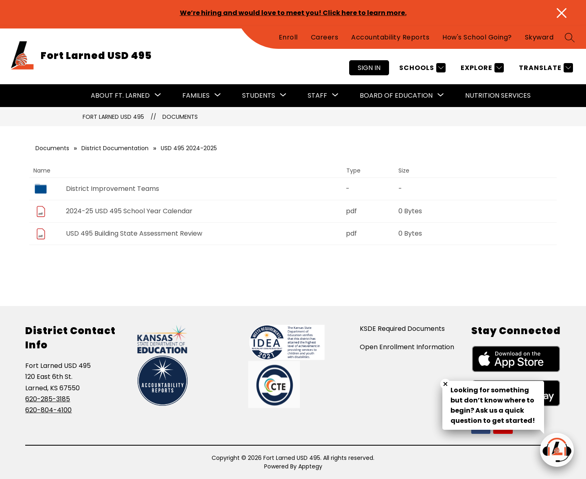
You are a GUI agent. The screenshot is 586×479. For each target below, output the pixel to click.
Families (196, 95)
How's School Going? (477, 37)
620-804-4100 (48, 410)
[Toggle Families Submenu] (218, 96)
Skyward (539, 37)
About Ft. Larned (120, 95)
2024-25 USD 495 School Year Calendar (129, 211)
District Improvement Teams (112, 188)
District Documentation (115, 148)
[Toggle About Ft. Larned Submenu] (158, 96)
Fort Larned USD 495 (113, 117)
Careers (325, 37)
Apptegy (310, 466)
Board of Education (396, 95)
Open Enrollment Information (407, 347)
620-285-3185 (47, 399)
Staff (317, 95)
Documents (180, 117)
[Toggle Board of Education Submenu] (441, 96)
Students (258, 95)
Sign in (369, 67)
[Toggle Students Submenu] (283, 96)
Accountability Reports (390, 37)
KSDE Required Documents (402, 328)
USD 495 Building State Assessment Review (134, 233)
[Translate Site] (545, 68)
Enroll (288, 37)
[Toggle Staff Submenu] (335, 96)
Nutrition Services (498, 95)
